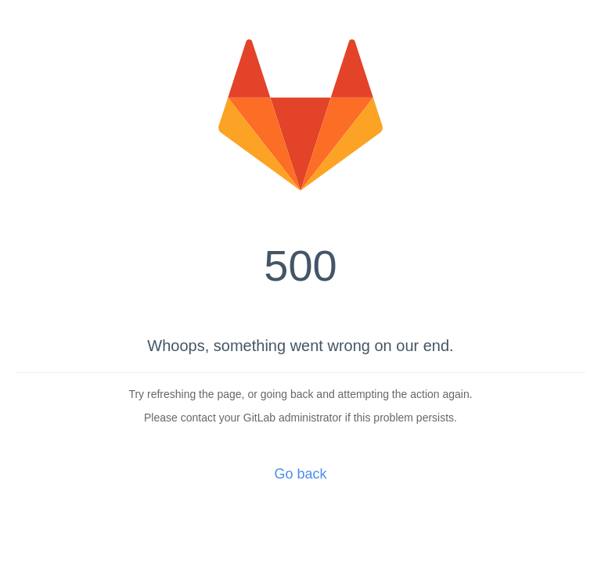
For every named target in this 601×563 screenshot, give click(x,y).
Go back (300, 474)
